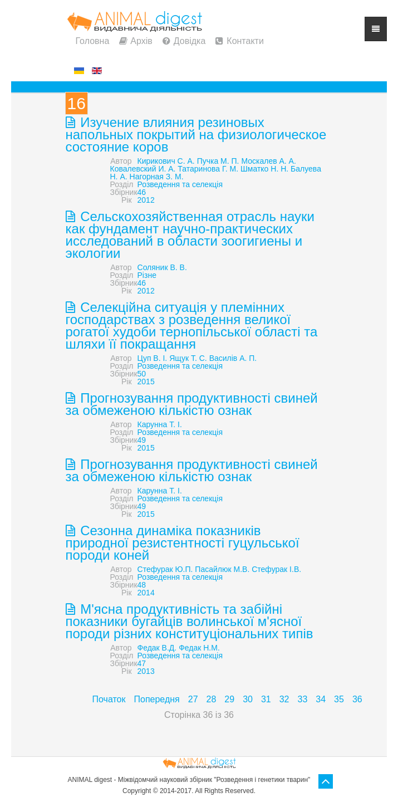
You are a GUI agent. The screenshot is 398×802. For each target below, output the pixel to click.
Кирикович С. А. (166, 161)
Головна (93, 41)
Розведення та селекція (180, 184)
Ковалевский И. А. (143, 168)
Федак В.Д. (157, 647)
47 (141, 663)
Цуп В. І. (152, 358)
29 (229, 699)
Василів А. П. (233, 358)
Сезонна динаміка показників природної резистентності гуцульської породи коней (182, 543)
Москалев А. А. (268, 161)
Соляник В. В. (162, 267)
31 (266, 699)
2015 (146, 381)
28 (212, 699)
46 (141, 192)
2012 (146, 199)
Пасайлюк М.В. (222, 569)
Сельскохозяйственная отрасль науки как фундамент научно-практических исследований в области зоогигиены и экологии (190, 235)
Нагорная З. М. (157, 176)
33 (303, 699)
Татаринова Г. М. (208, 168)
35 (339, 699)
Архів (141, 41)
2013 (146, 671)
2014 (146, 592)
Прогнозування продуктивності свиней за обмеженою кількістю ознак (192, 404)
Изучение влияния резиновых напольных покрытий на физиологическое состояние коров (196, 134)
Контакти (245, 41)
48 (141, 584)
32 (284, 699)
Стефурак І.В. (276, 569)
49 (141, 440)
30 (248, 699)
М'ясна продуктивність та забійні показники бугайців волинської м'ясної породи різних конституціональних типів (189, 621)
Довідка (190, 41)
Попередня (156, 699)
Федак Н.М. (199, 647)
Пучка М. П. (218, 161)
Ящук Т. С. (188, 358)
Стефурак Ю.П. (165, 569)
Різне (146, 275)
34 (321, 699)
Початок (109, 699)
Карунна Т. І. (159, 424)
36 (357, 699)
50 (141, 373)
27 (193, 699)
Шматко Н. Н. (264, 168)
